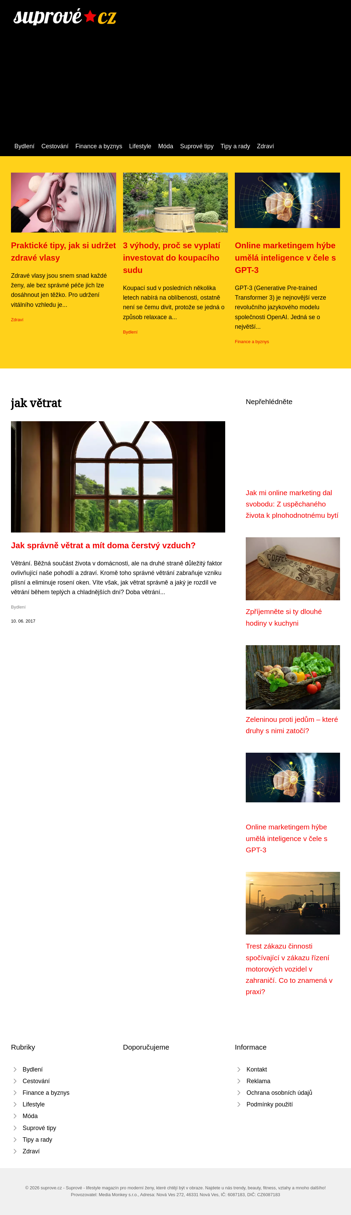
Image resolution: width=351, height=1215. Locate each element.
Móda (165, 146)
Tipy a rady (235, 146)
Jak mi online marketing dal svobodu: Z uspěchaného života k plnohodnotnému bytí (292, 504)
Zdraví (265, 146)
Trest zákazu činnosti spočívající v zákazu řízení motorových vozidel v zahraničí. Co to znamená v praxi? (289, 968)
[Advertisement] (175, 90)
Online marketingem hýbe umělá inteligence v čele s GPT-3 (285, 258)
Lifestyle (140, 146)
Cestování (55, 146)
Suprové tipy (197, 146)
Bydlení (24, 146)
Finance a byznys (98, 146)
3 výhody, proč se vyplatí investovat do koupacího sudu (171, 258)
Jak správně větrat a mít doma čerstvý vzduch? (103, 545)
